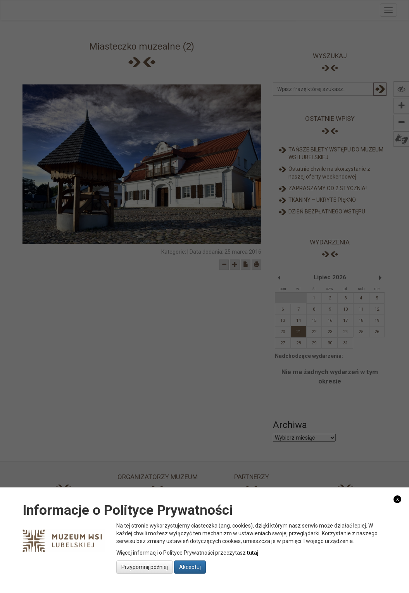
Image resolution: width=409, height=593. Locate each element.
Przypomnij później (144, 567)
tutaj (253, 553)
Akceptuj (190, 567)
